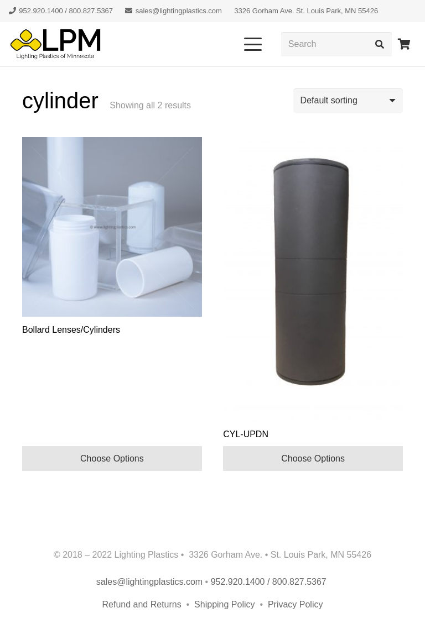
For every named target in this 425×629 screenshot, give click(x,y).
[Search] (336, 44)
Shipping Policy (225, 604)
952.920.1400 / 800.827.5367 (270, 581)
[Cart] (404, 44)
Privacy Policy (295, 604)
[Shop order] (348, 100)
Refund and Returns (142, 604)
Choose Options (112, 458)
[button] (253, 44)
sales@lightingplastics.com (149, 581)
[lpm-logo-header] (55, 44)
